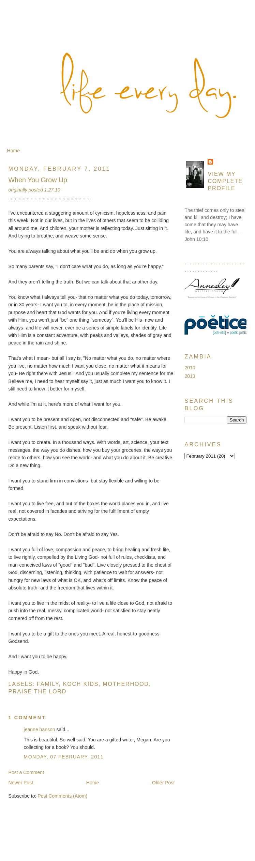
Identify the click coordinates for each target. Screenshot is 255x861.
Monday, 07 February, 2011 (64, 756)
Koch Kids (81, 684)
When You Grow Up (38, 180)
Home (13, 150)
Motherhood (126, 684)
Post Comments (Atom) (62, 796)
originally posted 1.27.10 (34, 190)
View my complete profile (225, 181)
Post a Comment (26, 772)
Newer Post (21, 782)
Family (48, 684)
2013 (189, 376)
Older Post (163, 782)
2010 (189, 367)
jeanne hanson (39, 729)
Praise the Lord (38, 691)
